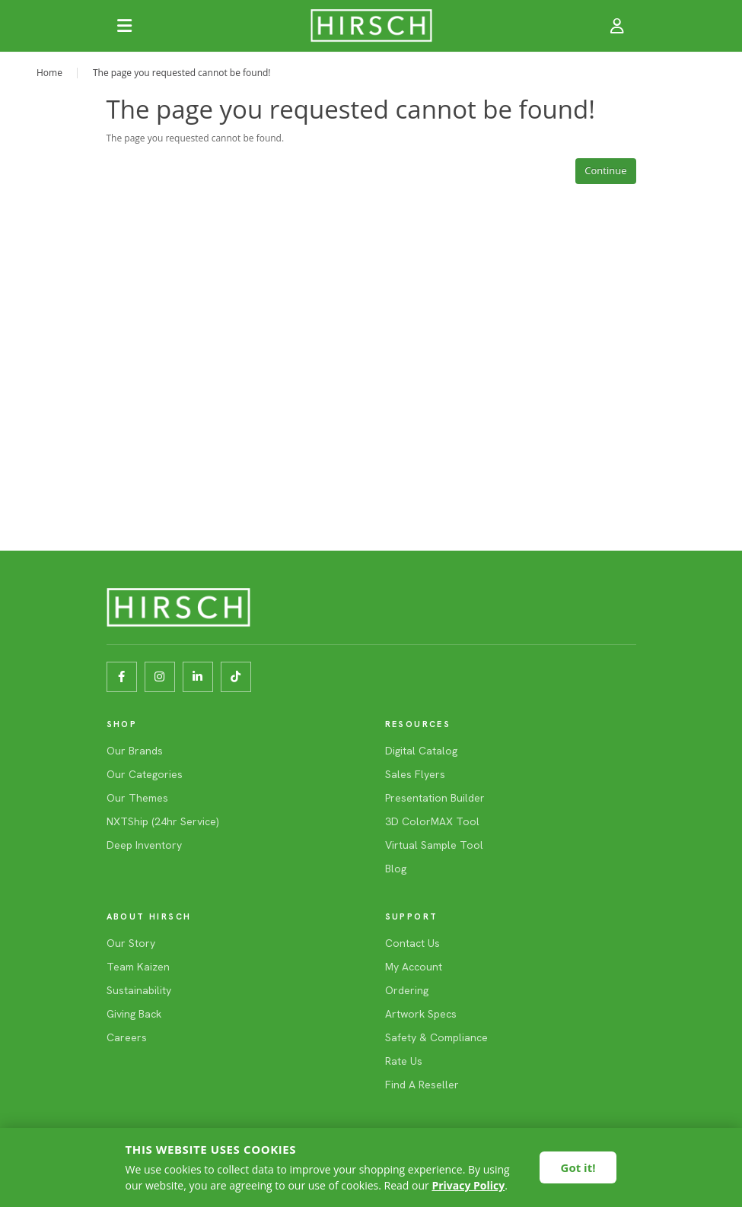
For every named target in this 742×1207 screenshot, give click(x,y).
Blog (395, 868)
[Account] (618, 26)
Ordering (406, 990)
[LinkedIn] (198, 677)
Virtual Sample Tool (434, 845)
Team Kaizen (138, 967)
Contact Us (412, 943)
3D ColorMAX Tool (432, 821)
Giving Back (134, 1014)
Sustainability (139, 990)
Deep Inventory (144, 845)
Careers (127, 1037)
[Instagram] (160, 677)
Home (49, 72)
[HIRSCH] (371, 26)
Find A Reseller (422, 1084)
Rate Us (403, 1061)
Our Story (131, 943)
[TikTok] (236, 677)
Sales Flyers (415, 774)
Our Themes (137, 798)
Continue (605, 170)
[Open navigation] (125, 26)
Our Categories (145, 774)
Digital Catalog (421, 751)
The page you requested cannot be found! (182, 72)
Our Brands (135, 751)
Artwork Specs (421, 1014)
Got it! (578, 1167)
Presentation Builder (435, 798)
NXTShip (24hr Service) (163, 821)
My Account (413, 967)
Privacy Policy (468, 1185)
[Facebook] (122, 677)
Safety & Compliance (436, 1037)
